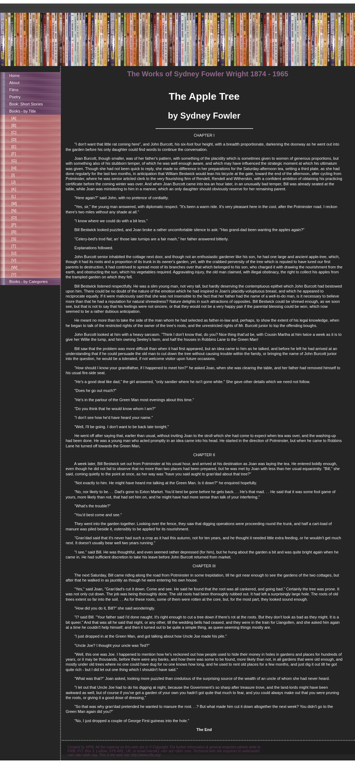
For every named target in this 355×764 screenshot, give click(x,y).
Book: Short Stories (26, 104)
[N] (12, 210)
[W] (13, 267)
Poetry (15, 97)
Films (13, 90)
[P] (12, 225)
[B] (12, 125)
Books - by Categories (28, 281)
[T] (12, 246)
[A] (12, 118)
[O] (13, 217)
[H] (12, 168)
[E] (12, 146)
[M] (13, 203)
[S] (12, 239)
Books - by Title (22, 111)
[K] (12, 189)
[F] (12, 154)
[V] (12, 260)
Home (14, 75)
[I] (12, 175)
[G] (13, 161)
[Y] (12, 274)
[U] (12, 253)
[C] (12, 132)
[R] (12, 232)
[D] (12, 139)
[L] (12, 196)
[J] (12, 182)
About (14, 83)
